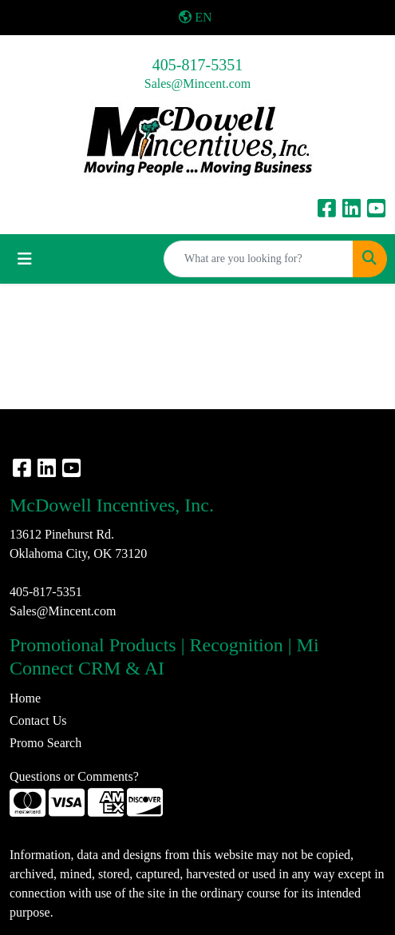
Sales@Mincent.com (197, 83)
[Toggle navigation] (24, 259)
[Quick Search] (259, 259)
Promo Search (45, 743)
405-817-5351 (197, 65)
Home (25, 698)
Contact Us (38, 720)
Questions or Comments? (74, 776)
